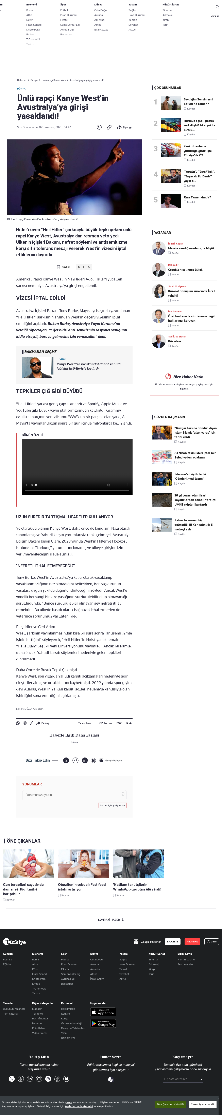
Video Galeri (39, 1033)
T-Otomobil (39, 988)
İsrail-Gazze (97, 978)
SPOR (152, 16)
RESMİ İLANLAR (190, 16)
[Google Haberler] (111, 760)
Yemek (123, 969)
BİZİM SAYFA (57, 16)
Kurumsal (67, 1003)
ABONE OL (185, 7)
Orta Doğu (96, 959)
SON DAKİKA (12, 16)
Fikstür (65, 969)
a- (79, 267)
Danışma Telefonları (73, 1028)
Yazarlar (8, 1003)
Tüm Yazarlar (11, 1013)
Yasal (64, 1033)
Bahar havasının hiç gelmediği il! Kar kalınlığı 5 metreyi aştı (193, 525)
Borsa (35, 959)
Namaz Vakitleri (186, 959)
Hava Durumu (127, 964)
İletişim (65, 1013)
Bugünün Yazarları (14, 1008)
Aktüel (123, 978)
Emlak (36, 983)
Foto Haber (38, 1028)
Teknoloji (37, 1013)
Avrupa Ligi (67, 978)
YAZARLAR (35, 16)
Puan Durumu (69, 964)
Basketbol (67, 983)
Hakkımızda (68, 1008)
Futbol (65, 959)
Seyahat (124, 974)
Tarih (151, 974)
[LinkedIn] (85, 760)
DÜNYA (136, 16)
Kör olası (174, 341)
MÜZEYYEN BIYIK (33, 708)
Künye (64, 1018)
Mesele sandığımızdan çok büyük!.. (192, 248)
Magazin (37, 1008)
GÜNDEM (78, 16)
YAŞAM (169, 16)
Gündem (8, 953)
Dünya (21, 88)
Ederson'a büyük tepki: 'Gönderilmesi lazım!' (190, 476)
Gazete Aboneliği (49, 7)
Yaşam (123, 953)
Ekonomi (37, 953)
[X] (66, 760)
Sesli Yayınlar (185, 964)
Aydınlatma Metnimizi (79, 1106)
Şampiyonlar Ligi (71, 974)
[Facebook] (75, 760)
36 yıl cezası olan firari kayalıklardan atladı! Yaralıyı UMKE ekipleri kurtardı (195, 500)
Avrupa (94, 964)
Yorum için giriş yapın (112, 805)
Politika (7, 959)
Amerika (95, 969)
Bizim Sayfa (184, 953)
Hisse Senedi (39, 974)
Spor (64, 953)
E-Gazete (23, 7)
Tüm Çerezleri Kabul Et (170, 1104)
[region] (109, 1105)
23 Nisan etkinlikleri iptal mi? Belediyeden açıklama (195, 455)
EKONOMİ (117, 16)
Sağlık (123, 959)
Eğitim (7, 964)
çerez (68, 1102)
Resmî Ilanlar (40, 1018)
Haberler (37, 1023)
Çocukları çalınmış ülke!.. (185, 270)
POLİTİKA (98, 16)
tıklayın (184, 388)
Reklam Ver (68, 1037)
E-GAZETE (172, 941)
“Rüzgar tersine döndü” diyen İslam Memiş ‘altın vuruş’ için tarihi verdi (195, 432)
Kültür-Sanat (157, 953)
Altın (35, 964)
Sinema (153, 959)
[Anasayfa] (14, 941)
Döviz (35, 969)
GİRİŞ (205, 7)
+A (88, 267)
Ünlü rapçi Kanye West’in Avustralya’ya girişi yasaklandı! (73, 80)
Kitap (152, 969)
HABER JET (215, 16)
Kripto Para (39, 978)
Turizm (36, 993)
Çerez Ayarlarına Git (203, 1104)
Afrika (93, 974)
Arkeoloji (154, 964)
